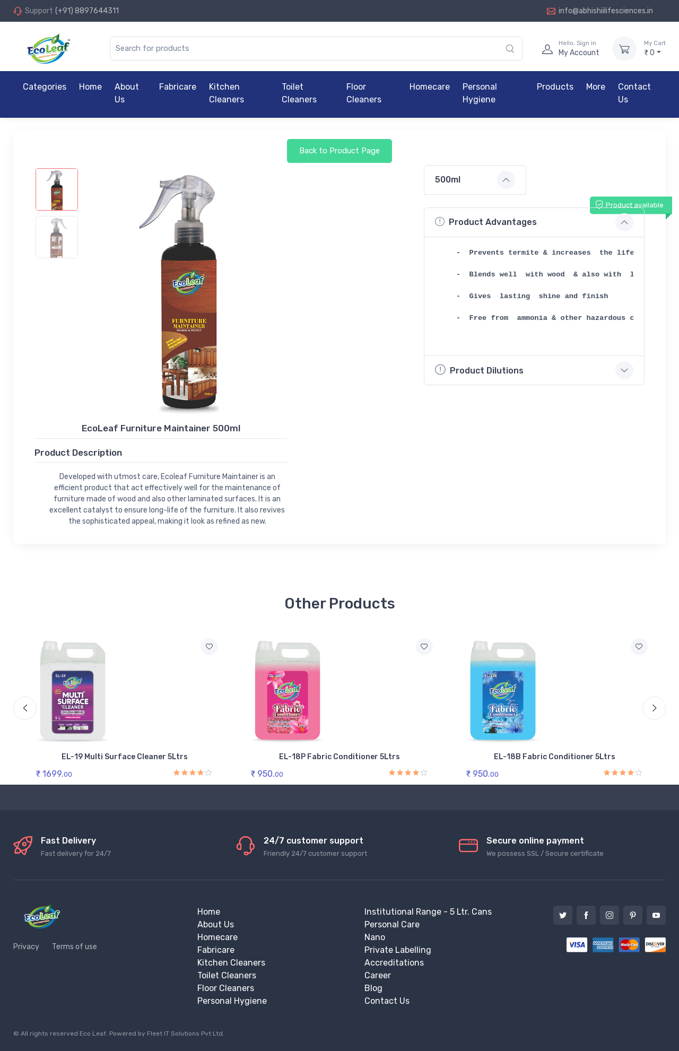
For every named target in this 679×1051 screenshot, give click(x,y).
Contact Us (634, 93)
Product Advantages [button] (486, 221)
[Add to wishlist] (209, 646)
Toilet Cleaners (299, 93)
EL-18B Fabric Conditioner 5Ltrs (554, 756)
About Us (127, 93)
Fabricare (177, 87)
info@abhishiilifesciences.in (600, 10)
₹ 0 (655, 48)
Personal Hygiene (480, 93)
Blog (373, 988)
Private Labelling (397, 950)
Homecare (430, 87)
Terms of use (74, 946)
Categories (44, 87)
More (595, 87)
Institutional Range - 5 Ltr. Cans (428, 912)
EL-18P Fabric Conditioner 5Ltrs (339, 756)
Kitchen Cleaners (226, 93)
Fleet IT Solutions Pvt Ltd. (185, 1033)
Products (555, 87)
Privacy (26, 946)
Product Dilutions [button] (479, 369)
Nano (374, 937)
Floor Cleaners (363, 93)
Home (90, 87)
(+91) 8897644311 (87, 10)
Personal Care (392, 924)
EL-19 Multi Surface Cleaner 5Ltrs (125, 756)
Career (377, 975)
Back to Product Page (339, 150)
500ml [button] (447, 180)
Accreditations (394, 963)
